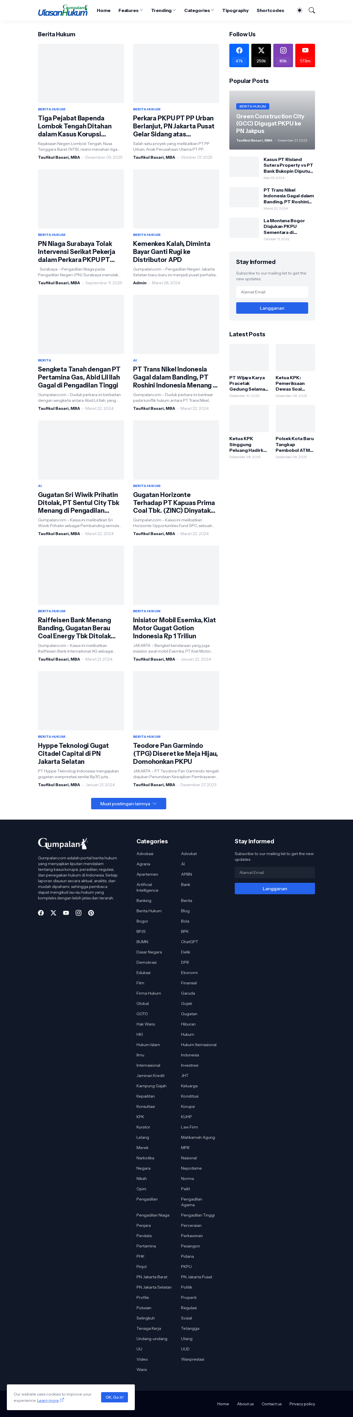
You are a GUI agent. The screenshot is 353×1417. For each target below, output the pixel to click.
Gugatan (189, 1013)
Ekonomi (189, 972)
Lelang (143, 1137)
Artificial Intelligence (148, 887)
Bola (185, 921)
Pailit (185, 1188)
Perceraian (191, 1225)
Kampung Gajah (152, 1085)
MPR (185, 1147)
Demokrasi (147, 962)
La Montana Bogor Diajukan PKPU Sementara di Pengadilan (284, 226)
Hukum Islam (148, 1044)
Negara (144, 1168)
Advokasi (145, 853)
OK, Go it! (114, 1397)
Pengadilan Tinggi (198, 1215)
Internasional (148, 1065)
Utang (186, 1338)
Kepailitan (146, 1096)
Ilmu (140, 1055)
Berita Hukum (149, 910)
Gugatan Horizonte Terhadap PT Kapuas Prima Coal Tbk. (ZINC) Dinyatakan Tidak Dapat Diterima (175, 503)
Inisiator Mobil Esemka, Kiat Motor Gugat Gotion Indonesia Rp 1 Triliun (174, 628)
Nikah (142, 1178)
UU (139, 1349)
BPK (185, 931)
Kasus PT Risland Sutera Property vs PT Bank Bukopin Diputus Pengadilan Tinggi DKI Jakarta (288, 165)
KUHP (186, 1116)
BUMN (142, 941)
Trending (161, 10)
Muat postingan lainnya (125, 803)
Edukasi (144, 972)
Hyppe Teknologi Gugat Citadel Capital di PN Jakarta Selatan (73, 754)
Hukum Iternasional (198, 1044)
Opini (141, 1188)
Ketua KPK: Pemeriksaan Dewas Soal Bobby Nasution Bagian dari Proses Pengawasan (293, 383)
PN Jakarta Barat (152, 1276)
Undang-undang (152, 1338)
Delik (185, 952)
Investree (189, 1065)
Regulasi (189, 1307)
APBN (186, 874)
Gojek (186, 1003)
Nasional (189, 1157)
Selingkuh (146, 1318)
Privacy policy (302, 1403)
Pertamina (146, 1246)
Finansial (189, 982)
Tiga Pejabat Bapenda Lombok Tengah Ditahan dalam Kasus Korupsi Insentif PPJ (75, 126)
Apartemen (147, 874)
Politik (186, 1287)
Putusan (144, 1307)
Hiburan (188, 1024)
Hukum (187, 1034)
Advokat (189, 853)
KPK (140, 1116)
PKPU (186, 1266)
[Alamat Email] (272, 292)
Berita (186, 900)
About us (245, 1403)
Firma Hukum (149, 993)
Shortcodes (270, 10)
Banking (144, 900)
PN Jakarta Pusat (196, 1276)
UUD (185, 1349)
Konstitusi (189, 1096)
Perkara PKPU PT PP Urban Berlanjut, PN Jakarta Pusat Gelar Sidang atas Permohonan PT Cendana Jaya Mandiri (173, 126)
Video (142, 1359)
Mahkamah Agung (198, 1137)
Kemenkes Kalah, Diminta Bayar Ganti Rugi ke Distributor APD (171, 252)
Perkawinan (192, 1235)
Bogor (142, 921)
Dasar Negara (149, 952)
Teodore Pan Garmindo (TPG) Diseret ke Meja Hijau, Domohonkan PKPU (175, 754)
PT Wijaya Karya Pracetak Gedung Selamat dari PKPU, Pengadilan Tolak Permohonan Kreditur (248, 383)
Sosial (186, 1318)
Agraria (143, 864)
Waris (142, 1369)
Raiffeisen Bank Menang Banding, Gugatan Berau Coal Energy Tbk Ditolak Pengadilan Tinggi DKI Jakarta (74, 628)
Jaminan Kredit (151, 1075)
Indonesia (190, 1055)
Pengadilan (147, 1199)
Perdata (144, 1235)
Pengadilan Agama (191, 1202)
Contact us (272, 1403)
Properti (188, 1297)
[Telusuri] (309, 10)
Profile (143, 1297)
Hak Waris (146, 1024)
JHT (184, 1075)
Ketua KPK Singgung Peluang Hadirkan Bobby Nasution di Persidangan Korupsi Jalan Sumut (249, 444)
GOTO (142, 1013)
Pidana (187, 1256)
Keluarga (189, 1085)
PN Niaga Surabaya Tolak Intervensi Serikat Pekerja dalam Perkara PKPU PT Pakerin (76, 252)
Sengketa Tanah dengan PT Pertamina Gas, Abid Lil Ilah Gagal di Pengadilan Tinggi (79, 377)
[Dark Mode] (296, 10)
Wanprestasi (192, 1359)
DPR (185, 962)
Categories (197, 10)
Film (140, 982)
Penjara (144, 1225)
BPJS (141, 931)
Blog (185, 910)
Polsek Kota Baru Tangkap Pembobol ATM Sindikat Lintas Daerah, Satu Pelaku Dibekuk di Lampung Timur (295, 444)
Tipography (235, 10)
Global (143, 1003)
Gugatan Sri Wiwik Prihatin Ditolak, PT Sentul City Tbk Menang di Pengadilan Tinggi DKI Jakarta (78, 503)
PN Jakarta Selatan (154, 1287)
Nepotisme (191, 1168)
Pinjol (142, 1266)
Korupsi (188, 1106)
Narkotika (145, 1157)
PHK (141, 1256)
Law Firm (189, 1127)
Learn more (48, 1400)
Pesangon (190, 1246)
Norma (187, 1178)
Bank (185, 884)
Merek (143, 1147)
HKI (140, 1034)
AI (183, 864)
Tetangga (190, 1328)
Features (129, 10)
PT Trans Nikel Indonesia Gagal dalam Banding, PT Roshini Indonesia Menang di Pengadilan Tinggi (175, 377)
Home (104, 10)
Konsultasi (146, 1106)
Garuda (188, 993)
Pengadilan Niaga (153, 1215)
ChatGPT (189, 941)
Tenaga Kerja (149, 1328)
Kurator (143, 1127)
